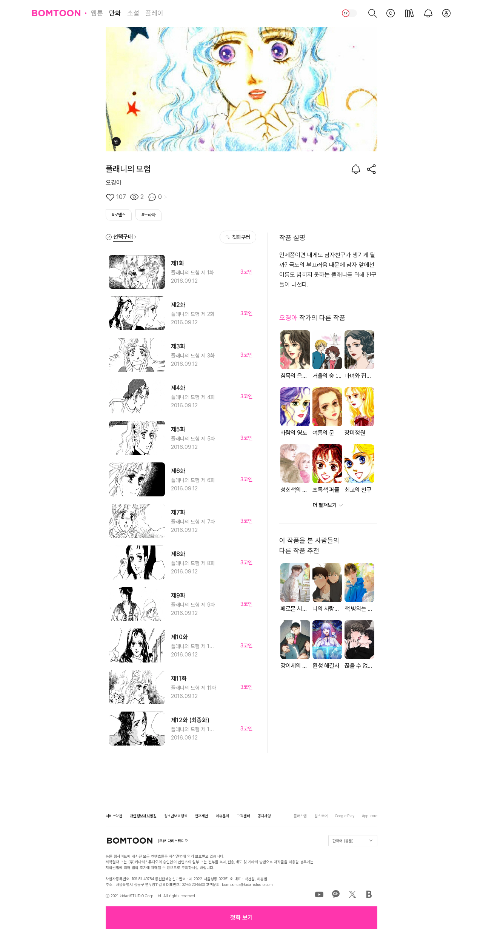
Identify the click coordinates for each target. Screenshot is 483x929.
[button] (241, 917)
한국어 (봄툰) (352, 840)
